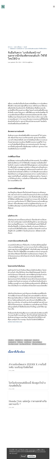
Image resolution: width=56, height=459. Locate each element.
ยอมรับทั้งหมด (31, 456)
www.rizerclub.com (15, 321)
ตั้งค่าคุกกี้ (23, 456)
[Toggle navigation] (54, 6)
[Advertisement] (28, 34)
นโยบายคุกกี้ (14, 453)
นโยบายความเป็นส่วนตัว (40, 451)
